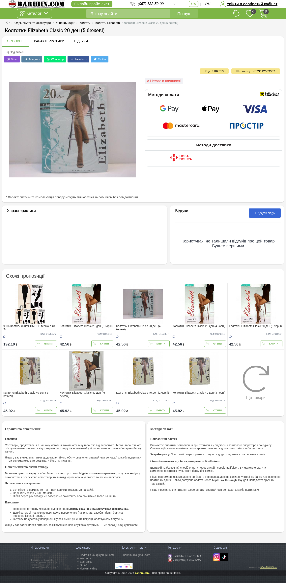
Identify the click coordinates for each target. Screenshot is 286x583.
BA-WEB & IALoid (268, 567)
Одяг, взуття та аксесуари (32, 22)
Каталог (34, 13)
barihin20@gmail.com (136, 555)
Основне (15, 41)
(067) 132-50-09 (151, 4)
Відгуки (81, 41)
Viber (11, 59)
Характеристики (49, 41)
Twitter (99, 59)
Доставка (86, 561)
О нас (83, 565)
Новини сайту (88, 568)
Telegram (32, 59)
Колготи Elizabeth (107, 22)
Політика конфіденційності (97, 555)
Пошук (183, 13)
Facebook (78, 59)
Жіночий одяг (65, 22)
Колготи (84, 22)
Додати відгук (265, 213)
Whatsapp (55, 59)
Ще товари (256, 382)
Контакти (85, 558)
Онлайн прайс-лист (91, 4)
